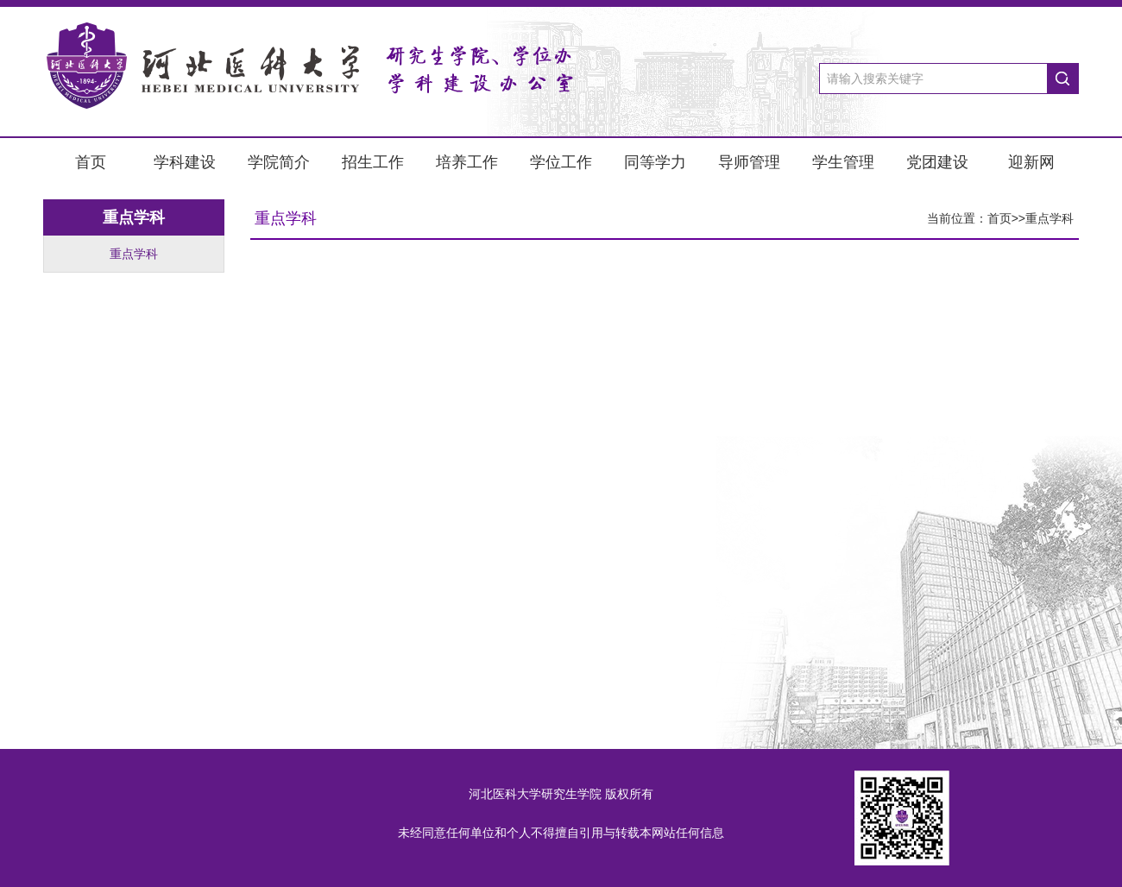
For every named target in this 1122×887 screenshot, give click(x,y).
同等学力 (655, 162)
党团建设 (937, 162)
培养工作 (467, 162)
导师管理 (749, 162)
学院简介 (279, 162)
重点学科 (134, 254)
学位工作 (561, 162)
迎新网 (1031, 162)
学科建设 (185, 162)
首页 (90, 162)
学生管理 (843, 162)
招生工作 (373, 162)
